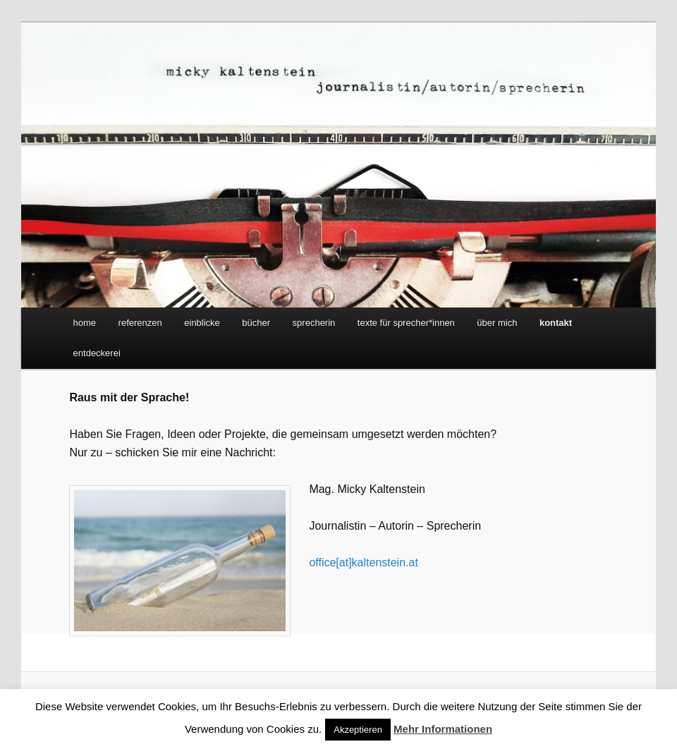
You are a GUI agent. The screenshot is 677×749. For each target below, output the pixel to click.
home (85, 322)
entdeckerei (97, 353)
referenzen (140, 322)
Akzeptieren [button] (358, 729)
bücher (256, 322)
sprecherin (314, 322)
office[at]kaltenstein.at (363, 562)
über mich (497, 322)
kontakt (555, 322)
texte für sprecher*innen (406, 322)
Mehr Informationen (443, 729)
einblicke (202, 322)
